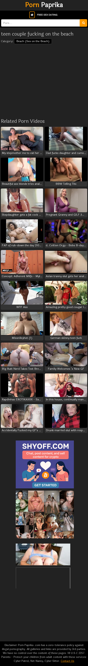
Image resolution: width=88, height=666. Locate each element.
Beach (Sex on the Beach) (33, 41)
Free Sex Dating (47, 15)
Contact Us (67, 661)
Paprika (44, 5)
